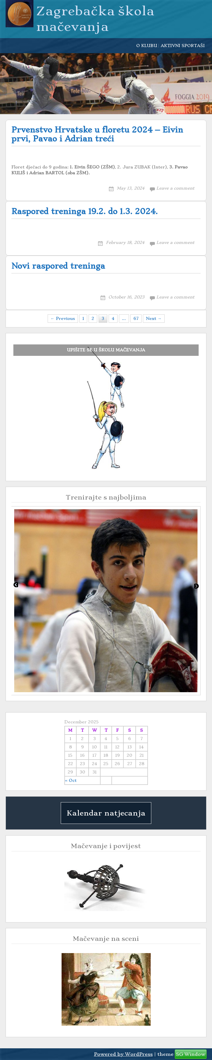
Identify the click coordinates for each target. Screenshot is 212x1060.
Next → (154, 318)
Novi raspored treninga (58, 266)
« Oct (71, 780)
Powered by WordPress (123, 1054)
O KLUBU (146, 45)
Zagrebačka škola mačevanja (95, 19)
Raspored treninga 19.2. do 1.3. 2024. (84, 211)
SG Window (190, 1054)
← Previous (63, 318)
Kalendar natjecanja (106, 813)
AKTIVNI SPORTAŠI (183, 45)
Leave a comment (175, 188)
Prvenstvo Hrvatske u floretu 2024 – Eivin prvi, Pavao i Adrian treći (97, 134)
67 (135, 318)
